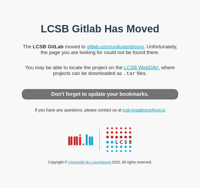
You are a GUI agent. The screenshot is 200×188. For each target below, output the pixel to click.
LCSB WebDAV (141, 67)
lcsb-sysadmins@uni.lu (144, 110)
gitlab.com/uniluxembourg (115, 46)
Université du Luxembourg (90, 163)
